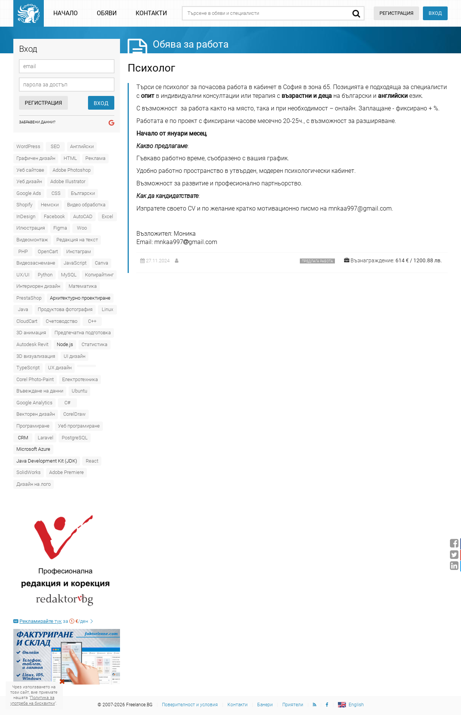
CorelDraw (74, 414)
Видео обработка (86, 204)
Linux (107, 309)
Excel (107, 216)
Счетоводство (61, 321)
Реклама (95, 158)
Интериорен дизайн (38, 286)
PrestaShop (29, 298)
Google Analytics (34, 402)
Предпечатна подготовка (82, 332)
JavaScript (75, 263)
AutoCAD (83, 216)
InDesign (25, 216)
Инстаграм (78, 251)
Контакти (151, 13)
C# (67, 402)
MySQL (69, 275)
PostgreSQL (75, 437)
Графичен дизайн (35, 158)
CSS (56, 193)
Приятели (292, 704)
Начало (65, 13)
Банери (265, 704)
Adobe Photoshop (72, 170)
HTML (70, 158)
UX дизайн (60, 367)
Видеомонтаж (32, 240)
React (92, 461)
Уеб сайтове (30, 170)
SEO (55, 146)
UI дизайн (74, 356)
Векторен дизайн (35, 414)
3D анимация (31, 332)
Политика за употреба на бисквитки (32, 700)
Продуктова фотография (65, 309)
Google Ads (28, 193)
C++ (92, 321)
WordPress (28, 146)
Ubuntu (79, 391)
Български (83, 193)
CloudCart (26, 321)
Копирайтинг (99, 275)
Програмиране (33, 426)
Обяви (107, 13)
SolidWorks (28, 472)
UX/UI (22, 275)
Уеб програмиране (79, 426)
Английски (82, 146)
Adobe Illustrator (67, 181)
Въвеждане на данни (39, 391)
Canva (101, 263)
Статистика (94, 344)
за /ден (53, 621)
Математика (83, 286)
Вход (435, 13)
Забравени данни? (37, 122)
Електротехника (80, 379)
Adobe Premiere (66, 472)
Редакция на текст (77, 240)
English (356, 704)
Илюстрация (30, 228)
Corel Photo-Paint (35, 379)
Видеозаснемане (35, 263)
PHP (23, 251)
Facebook (54, 216)
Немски (50, 204)
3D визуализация (35, 356)
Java (23, 309)
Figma (60, 228)
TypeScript (28, 367)
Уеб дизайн (29, 181)
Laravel (45, 437)
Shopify (24, 204)
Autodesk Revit (32, 344)
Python (45, 275)
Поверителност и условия (190, 704)
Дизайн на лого (33, 484)
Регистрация (43, 103)
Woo (82, 228)
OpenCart (48, 251)
